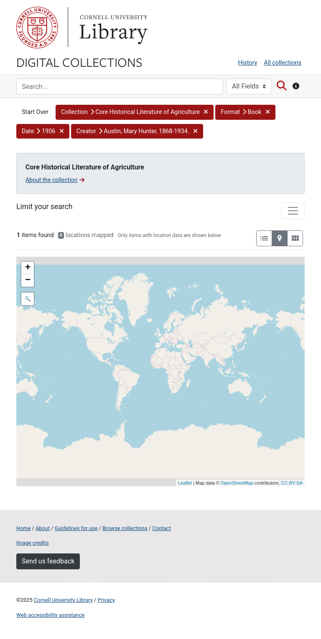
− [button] (28, 280)
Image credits (32, 543)
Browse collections (125, 528)
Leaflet (185, 482)
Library (112, 27)
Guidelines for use (76, 528)
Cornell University (37, 27)
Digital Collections (79, 61)
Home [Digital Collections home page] (23, 528)
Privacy (106, 600)
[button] (135, 112)
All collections (282, 62)
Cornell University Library (63, 600)
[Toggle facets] (293, 210)
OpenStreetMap (237, 482)
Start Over (35, 112)
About (43, 528)
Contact (161, 528)
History (247, 62)
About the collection (54, 180)
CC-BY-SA (292, 482)
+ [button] (28, 268)
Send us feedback (48, 561)
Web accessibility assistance (50, 615)
